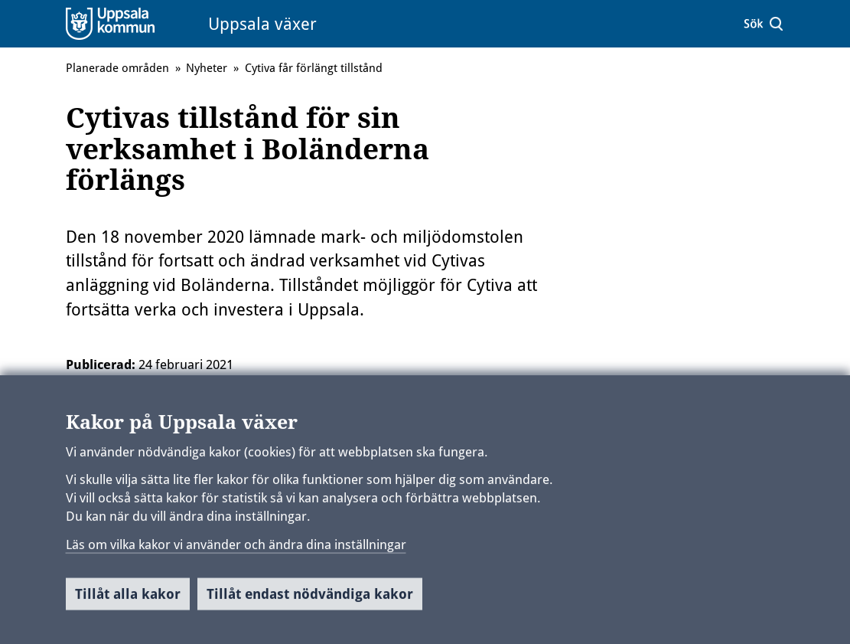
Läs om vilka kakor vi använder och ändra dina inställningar (236, 549)
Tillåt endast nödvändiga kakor (310, 599)
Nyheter (206, 68)
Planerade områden (117, 68)
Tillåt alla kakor (128, 599)
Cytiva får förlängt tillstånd (314, 68)
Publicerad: (100, 364)
